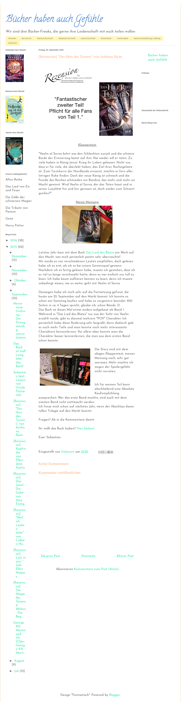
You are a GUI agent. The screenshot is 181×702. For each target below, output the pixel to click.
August (19, 661)
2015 (14, 247)
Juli (17, 671)
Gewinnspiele (122, 38)
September (20, 294)
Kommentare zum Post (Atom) (96, 569)
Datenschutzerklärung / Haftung (147, 38)
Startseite (12, 38)
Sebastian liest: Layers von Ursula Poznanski (19, 384)
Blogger (114, 695)
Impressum (12, 43)
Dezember (19, 256)
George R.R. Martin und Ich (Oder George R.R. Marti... (19, 638)
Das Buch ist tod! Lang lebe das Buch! (19, 355)
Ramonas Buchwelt (45, 38)
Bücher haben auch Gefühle (54, 19)
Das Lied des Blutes (100, 252)
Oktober (20, 280)
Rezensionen (106, 38)
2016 (14, 240)
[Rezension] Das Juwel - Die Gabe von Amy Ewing (19, 489)
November (19, 270)
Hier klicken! (85, 428)
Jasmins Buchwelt (88, 38)
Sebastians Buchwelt (67, 38)
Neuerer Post (50, 556)
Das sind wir (26, 38)
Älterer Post (125, 556)
